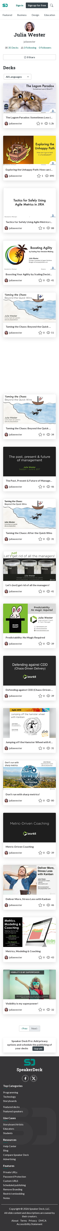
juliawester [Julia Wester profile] (13, 123)
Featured (7, 14)
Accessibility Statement (29, 1223)
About (14, 1220)
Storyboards (10, 1100)
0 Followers (45, 47)
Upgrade (38, 1048)
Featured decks (11, 1106)
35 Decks (13, 47)
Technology (9, 1096)
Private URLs (10, 1172)
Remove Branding (12, 1189)
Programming (10, 1092)
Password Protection (14, 1176)
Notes (6, 1197)
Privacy (33, 1220)
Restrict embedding (14, 1193)
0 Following (30, 47)
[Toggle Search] (51, 5)
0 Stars (29, 57)
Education (49, 14)
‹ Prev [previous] (24, 1028)
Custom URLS (10, 1180)
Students (8, 1133)
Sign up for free (37, 5)
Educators (8, 1128)
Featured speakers (13, 1111)
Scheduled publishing (14, 1185)
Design (35, 14)
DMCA (42, 1220)
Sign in (19, 5)
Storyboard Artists (13, 1124)
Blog (5, 1150)
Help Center (9, 1146)
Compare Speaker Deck (16, 1154)
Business (22, 14)
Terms (23, 1220)
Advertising (9, 1159)
